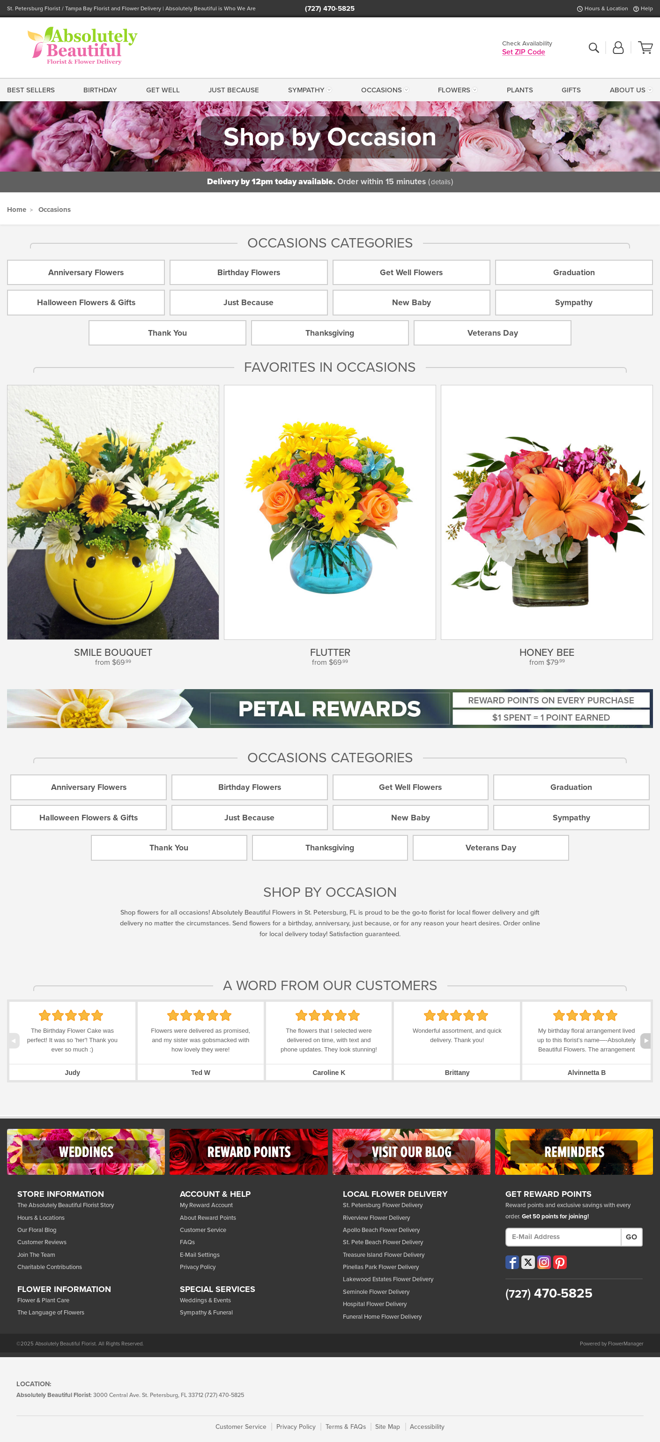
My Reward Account (206, 1205)
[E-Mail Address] (563, 1237)
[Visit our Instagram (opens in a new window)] (544, 1262)
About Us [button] (627, 90)
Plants (520, 90)
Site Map (387, 1427)
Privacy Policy (197, 1267)
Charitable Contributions (49, 1267)
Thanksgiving (329, 333)
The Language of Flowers (50, 1312)
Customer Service (203, 1230)
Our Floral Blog (37, 1230)
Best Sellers (31, 90)
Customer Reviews (42, 1242)
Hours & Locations (41, 1218)
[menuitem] (33, 89)
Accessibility (427, 1427)
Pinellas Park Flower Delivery (381, 1267)
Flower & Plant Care (43, 1300)
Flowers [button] (454, 90)
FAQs (187, 1242)
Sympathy (574, 303)
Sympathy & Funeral (206, 1312)
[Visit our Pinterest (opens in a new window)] (560, 1262)
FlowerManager (626, 1344)
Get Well (163, 90)
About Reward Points (208, 1218)
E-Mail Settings (200, 1255)
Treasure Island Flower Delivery (383, 1255)
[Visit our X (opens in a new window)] (528, 1262)
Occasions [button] (381, 90)
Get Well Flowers (411, 273)
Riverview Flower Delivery (376, 1218)
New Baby (411, 303)
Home (16, 209)
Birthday (100, 90)
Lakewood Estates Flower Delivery (388, 1279)
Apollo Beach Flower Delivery (381, 1230)
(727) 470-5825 (330, 8)
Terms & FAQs (346, 1427)
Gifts (571, 90)
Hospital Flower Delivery (375, 1304)
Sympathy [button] (306, 90)
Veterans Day (492, 333)
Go (631, 1237)
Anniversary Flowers (86, 273)
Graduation (574, 273)
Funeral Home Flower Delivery (382, 1317)
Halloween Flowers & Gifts (86, 303)
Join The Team (36, 1255)
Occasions (54, 209)
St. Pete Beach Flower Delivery (383, 1242)
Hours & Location (606, 8)
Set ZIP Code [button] (523, 52)
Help (647, 8)
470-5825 (549, 1293)
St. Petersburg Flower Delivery (383, 1205)
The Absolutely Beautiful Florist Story (65, 1205)
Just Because (233, 90)
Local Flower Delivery (395, 1194)
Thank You (167, 333)
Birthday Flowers (248, 273)
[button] (618, 48)
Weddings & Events (205, 1300)
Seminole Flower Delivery (376, 1292)
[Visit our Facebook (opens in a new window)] (512, 1262)
